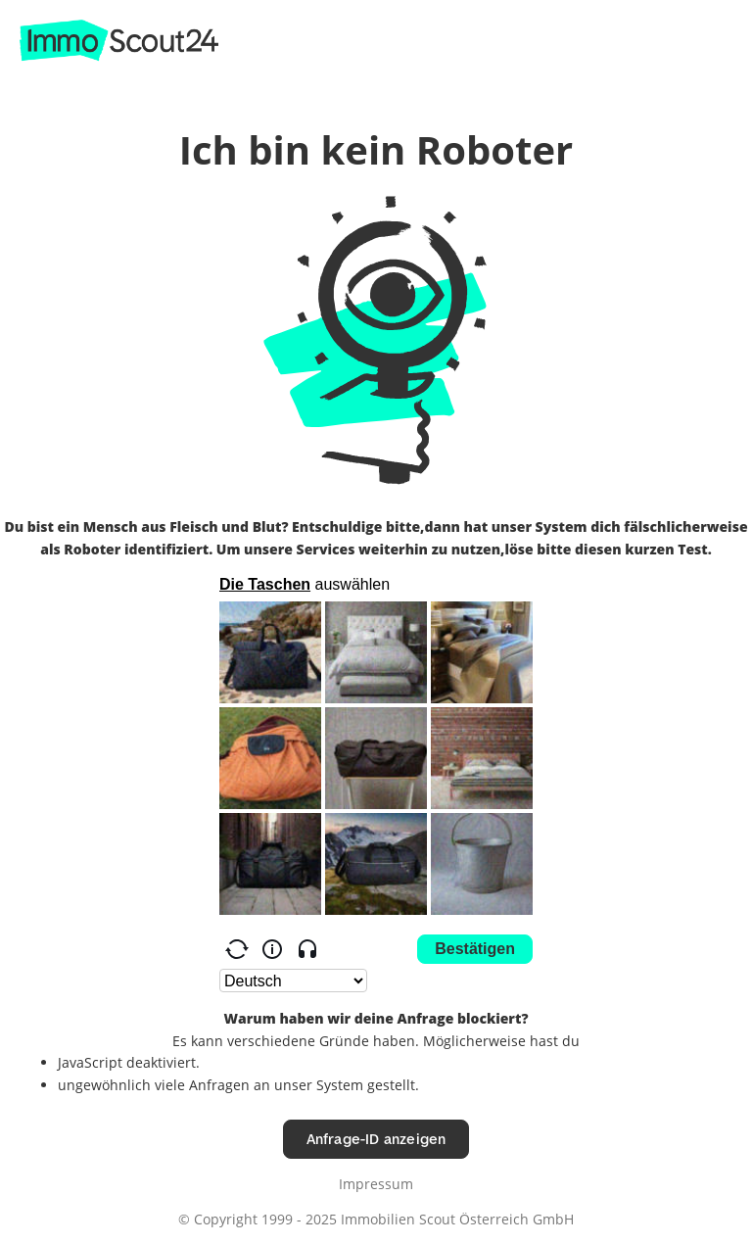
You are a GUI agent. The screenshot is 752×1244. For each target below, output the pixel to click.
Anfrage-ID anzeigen (376, 1138)
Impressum (376, 1183)
